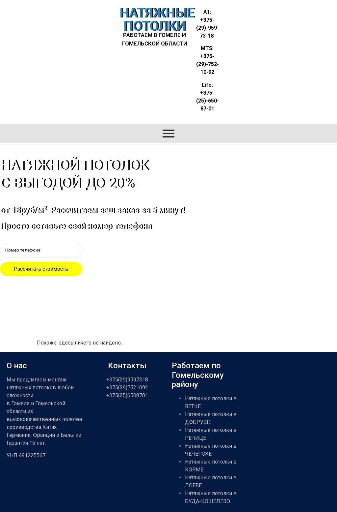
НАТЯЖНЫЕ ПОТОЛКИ (156, 19)
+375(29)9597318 (127, 379)
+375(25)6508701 (127, 395)
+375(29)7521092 (127, 387)
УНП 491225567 (26, 455)
